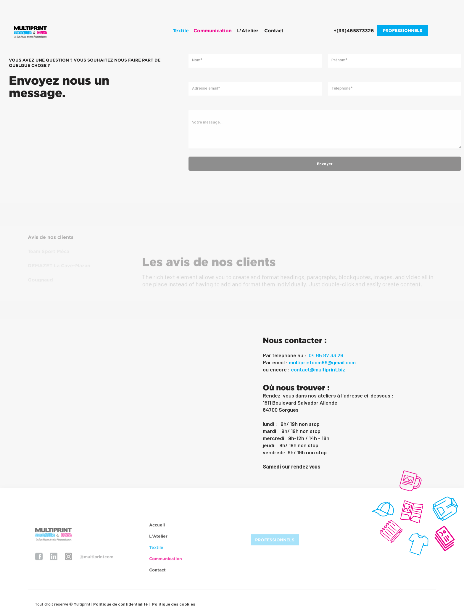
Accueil (157, 528)
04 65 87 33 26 (326, 355)
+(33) (354, 30)
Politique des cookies (173, 606)
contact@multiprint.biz (318, 369)
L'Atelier (247, 30)
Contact (273, 30)
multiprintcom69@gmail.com (322, 362)
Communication (165, 561)
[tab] (66, 237)
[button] (181, 30)
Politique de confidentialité (120, 606)
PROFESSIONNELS (402, 30)
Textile (156, 550)
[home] (30, 32)
